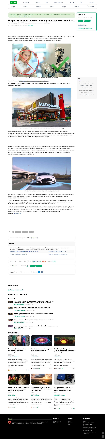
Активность (70, 425)
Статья (91, 92)
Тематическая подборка (84, 94)
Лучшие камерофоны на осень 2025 (18, 254)
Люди (69, 424)
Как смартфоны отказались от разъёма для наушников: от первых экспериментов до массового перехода (63, 389)
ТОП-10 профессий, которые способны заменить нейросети (33, 81)
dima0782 (12, 407)
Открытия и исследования (86, 87)
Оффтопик (30, 25)
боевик (80, 83)
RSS (27, 265)
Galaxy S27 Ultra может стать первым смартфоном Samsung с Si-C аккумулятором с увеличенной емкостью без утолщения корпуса (32, 308)
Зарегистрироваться (57, 421)
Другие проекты (58, 2)
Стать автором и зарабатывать (85, 28)
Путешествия (26, 2)
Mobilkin (57, 408)
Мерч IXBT (77, 6)
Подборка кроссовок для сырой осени (57, 251)
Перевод (31, 232)
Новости (25, 6)
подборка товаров (86, 88)
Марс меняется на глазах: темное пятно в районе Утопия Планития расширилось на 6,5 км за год (36, 326)
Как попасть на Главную (83, 27)
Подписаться (39, 265)
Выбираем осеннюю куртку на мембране (57, 254)
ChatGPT (18, 232)
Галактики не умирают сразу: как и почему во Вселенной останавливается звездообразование (41, 351)
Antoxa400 (12, 370)
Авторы (64, 6)
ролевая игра (91, 90)
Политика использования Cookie (89, 427)
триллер (92, 94)
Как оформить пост (82, 25)
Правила (84, 421)
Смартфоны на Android (85, 92)
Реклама (84, 425)
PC (79, 82)
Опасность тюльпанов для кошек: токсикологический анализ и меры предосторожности (19, 388)
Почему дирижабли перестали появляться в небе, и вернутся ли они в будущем (41, 388)
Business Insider (17, 213)
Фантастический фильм (86, 95)
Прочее (51, 6)
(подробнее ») (34, 238)
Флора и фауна (11, 395)
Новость (87, 85)
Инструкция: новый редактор (88, 422)
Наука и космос (17, 328)
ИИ (13, 232)
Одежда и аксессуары (19, 304)
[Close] (73, 14)
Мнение (82, 85)
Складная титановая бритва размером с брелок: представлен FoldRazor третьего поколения (33, 320)
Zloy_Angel (37, 261)
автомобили (91, 81)
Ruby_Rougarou (36, 368)
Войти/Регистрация (57, 422)
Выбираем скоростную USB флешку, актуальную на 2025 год (24, 251)
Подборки (38, 6)
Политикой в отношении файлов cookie (22, 16)
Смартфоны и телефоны (19, 310)
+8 (11, 261)
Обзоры (13, 6)
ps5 (82, 81)
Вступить (32, 265)
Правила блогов (82, 24)
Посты (69, 421)
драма (84, 83)
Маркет (37, 2)
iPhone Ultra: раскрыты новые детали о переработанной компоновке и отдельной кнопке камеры (33, 314)
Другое (88, 83)
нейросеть (24, 232)
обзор (91, 85)
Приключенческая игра (83, 90)
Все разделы (70, 422)
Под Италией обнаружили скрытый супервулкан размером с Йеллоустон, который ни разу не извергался (64, 351)
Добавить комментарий (15, 290)
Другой (92, 83)
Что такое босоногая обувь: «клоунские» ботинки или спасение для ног (17, 350)
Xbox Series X (86, 81)
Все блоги (91, 6)
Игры (47, 2)
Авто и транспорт (35, 395)
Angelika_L (35, 407)
